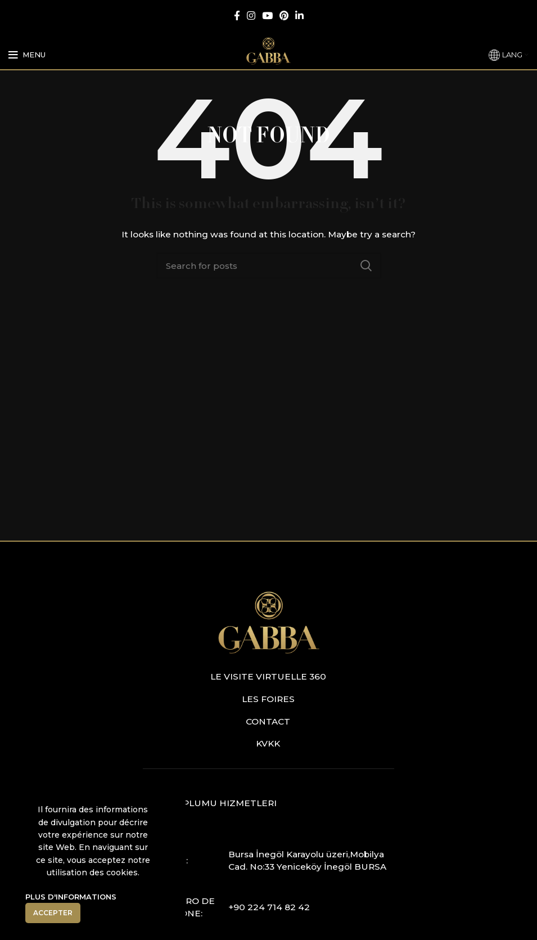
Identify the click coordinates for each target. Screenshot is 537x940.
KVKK (268, 743)
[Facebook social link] (237, 15)
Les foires (268, 699)
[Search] (268, 265)
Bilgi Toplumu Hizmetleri (210, 803)
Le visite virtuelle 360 (268, 676)
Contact (268, 721)
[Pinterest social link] (284, 15)
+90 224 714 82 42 (269, 907)
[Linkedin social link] (299, 15)
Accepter (53, 912)
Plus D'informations (70, 896)
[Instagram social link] (251, 15)
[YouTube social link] (267, 15)
